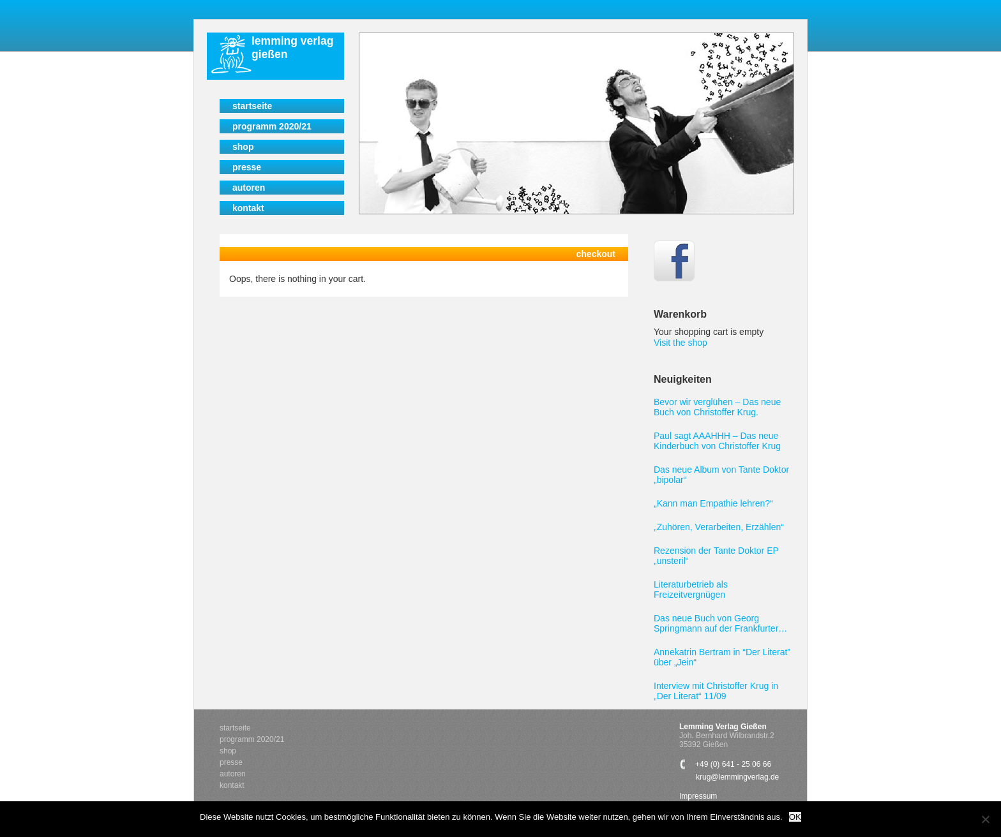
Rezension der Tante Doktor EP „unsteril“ (716, 555)
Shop (242, 147)
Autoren (248, 187)
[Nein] (985, 819)
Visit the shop (680, 342)
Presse (246, 167)
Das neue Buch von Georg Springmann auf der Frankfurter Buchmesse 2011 (716, 623)
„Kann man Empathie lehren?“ (713, 503)
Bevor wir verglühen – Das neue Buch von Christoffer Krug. (717, 407)
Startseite (252, 106)
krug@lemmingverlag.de (737, 777)
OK (795, 817)
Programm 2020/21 (272, 126)
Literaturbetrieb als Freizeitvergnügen (691, 589)
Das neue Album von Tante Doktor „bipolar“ (721, 474)
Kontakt (248, 208)
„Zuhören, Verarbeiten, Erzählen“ (719, 527)
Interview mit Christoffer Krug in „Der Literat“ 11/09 (716, 691)
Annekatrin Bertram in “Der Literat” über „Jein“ (722, 657)
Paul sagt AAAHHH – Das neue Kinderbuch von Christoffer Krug (717, 441)
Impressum (698, 796)
